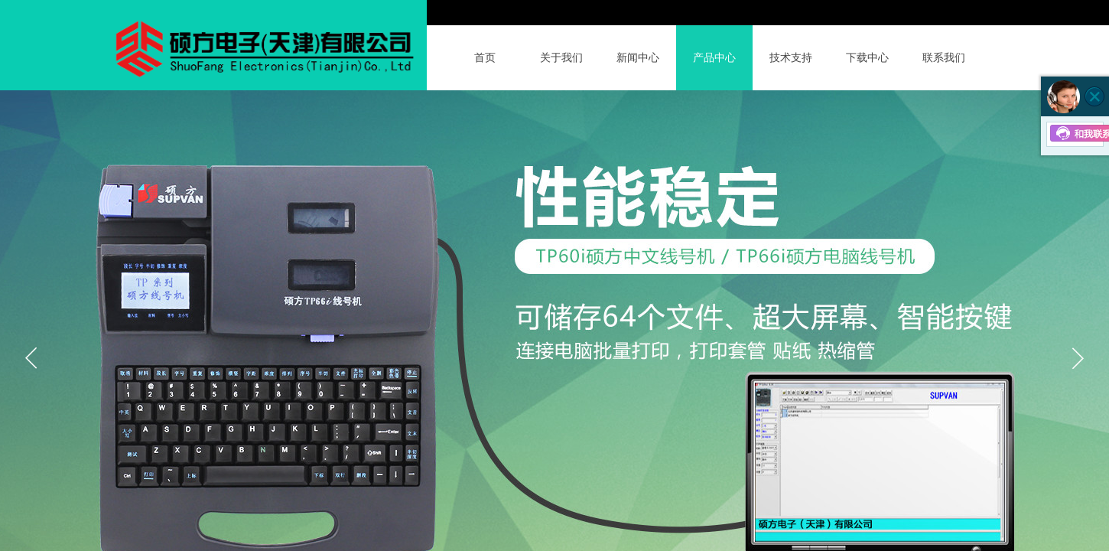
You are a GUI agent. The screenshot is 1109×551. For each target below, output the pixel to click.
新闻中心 (637, 58)
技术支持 (790, 58)
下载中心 (867, 58)
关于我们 (561, 58)
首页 (485, 58)
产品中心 (714, 58)
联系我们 (943, 58)
